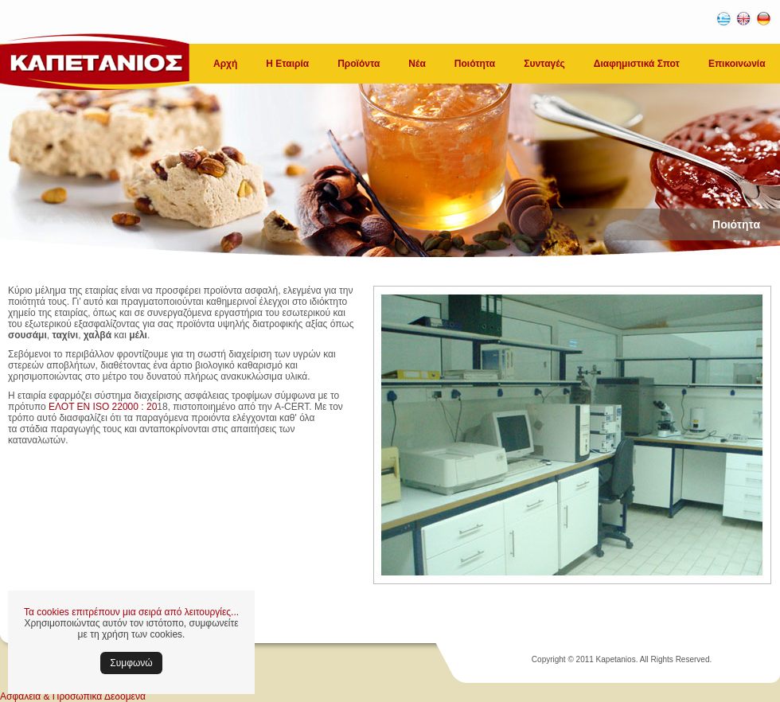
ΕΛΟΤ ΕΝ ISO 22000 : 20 (103, 406)
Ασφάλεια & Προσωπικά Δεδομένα (73, 696)
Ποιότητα (474, 63)
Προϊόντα (358, 63)
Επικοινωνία (737, 63)
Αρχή (225, 63)
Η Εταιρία (287, 63)
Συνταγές (544, 63)
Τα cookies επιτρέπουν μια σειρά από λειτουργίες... (131, 612)
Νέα (416, 63)
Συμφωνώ (131, 663)
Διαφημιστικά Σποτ (637, 63)
